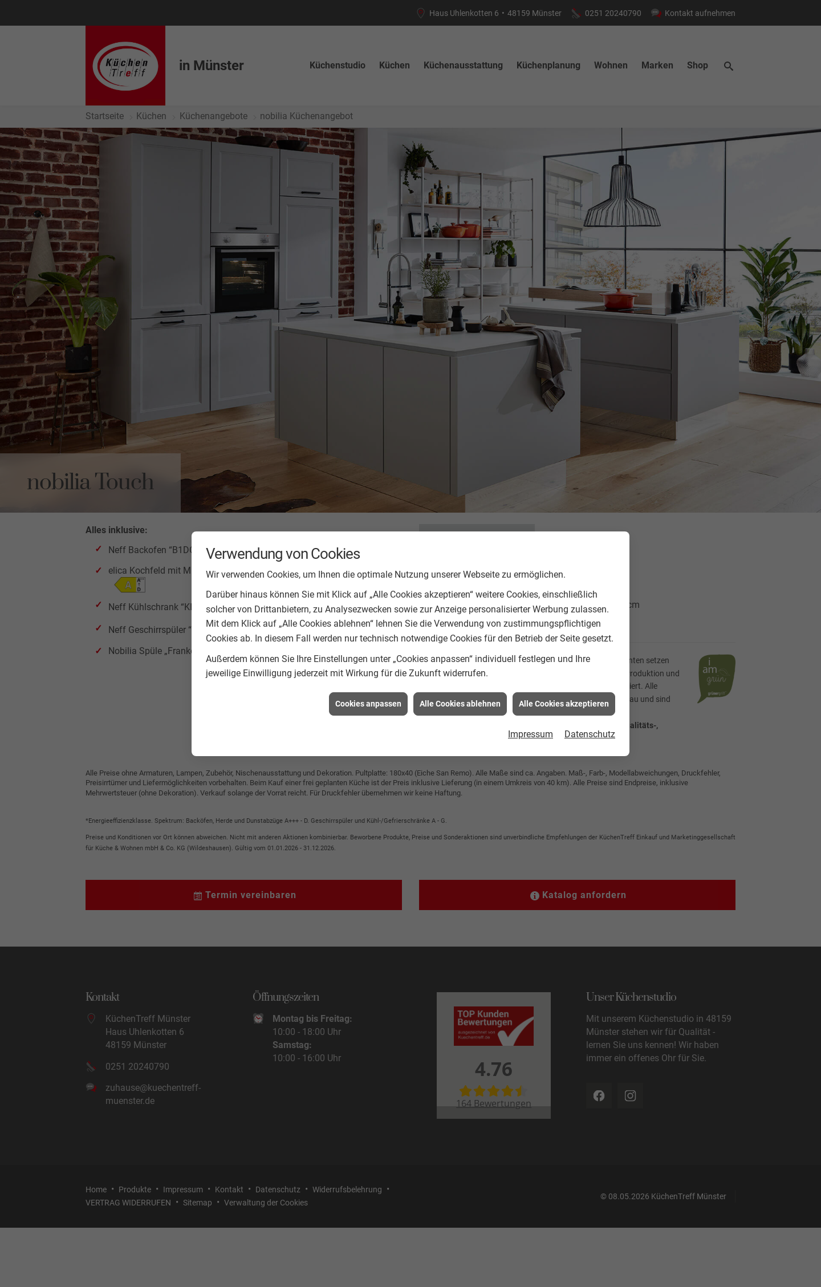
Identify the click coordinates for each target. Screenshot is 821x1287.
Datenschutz (589, 734)
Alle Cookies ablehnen (460, 703)
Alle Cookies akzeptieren (564, 703)
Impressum (530, 734)
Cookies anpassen (368, 703)
